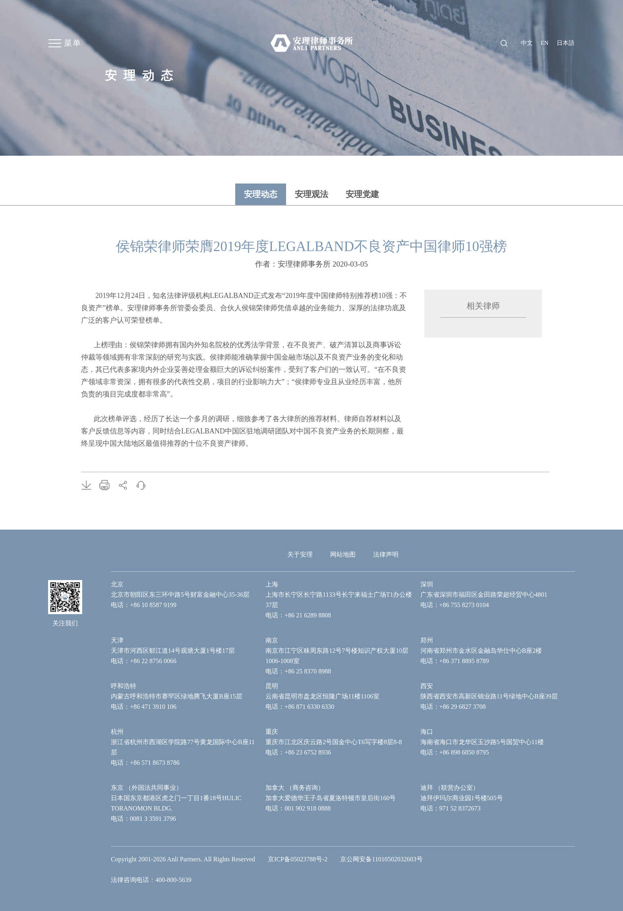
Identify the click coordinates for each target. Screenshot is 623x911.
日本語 (566, 43)
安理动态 (260, 194)
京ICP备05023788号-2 (297, 859)
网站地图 (343, 554)
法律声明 (386, 554)
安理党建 (362, 194)
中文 (527, 43)
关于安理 (300, 554)
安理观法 (311, 194)
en (545, 43)
